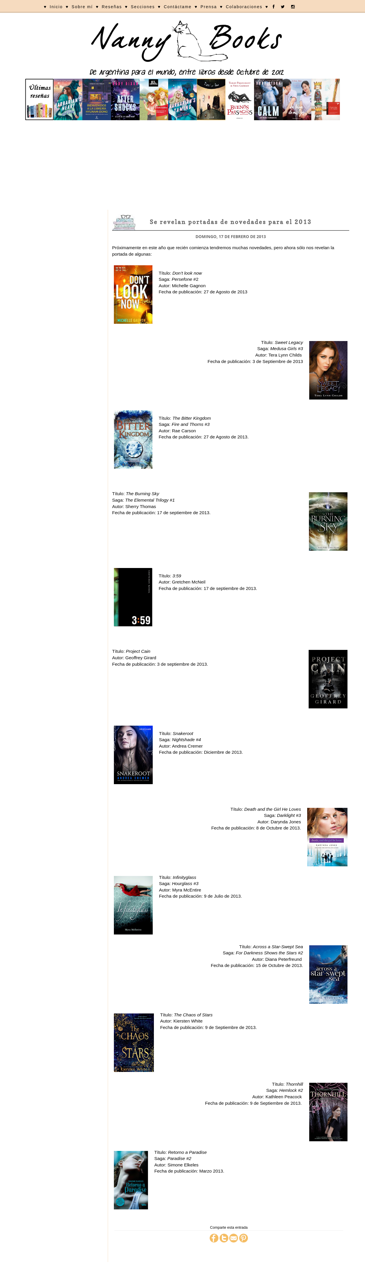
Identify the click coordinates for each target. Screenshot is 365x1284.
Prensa (209, 6)
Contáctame (178, 6)
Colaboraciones (244, 6)
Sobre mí (82, 6)
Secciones (143, 6)
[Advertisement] (182, 166)
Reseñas (112, 6)
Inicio (56, 6)
